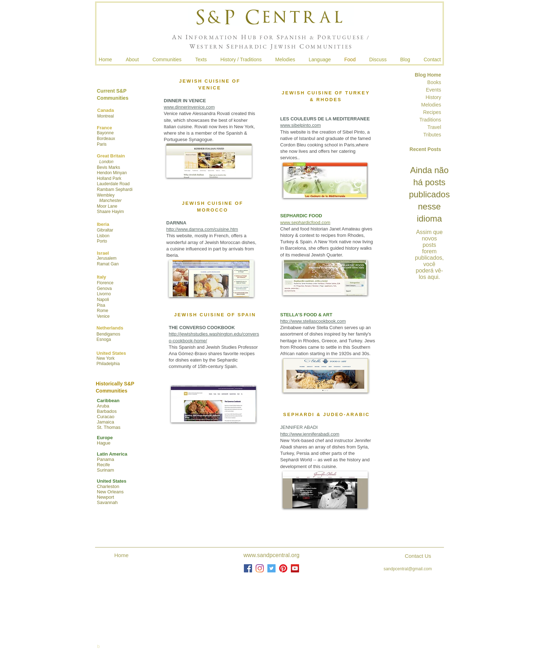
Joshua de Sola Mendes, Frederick (272, 602)
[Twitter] (271, 568)
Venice (103, 316)
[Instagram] (260, 568)
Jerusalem (106, 258)
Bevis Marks (108, 167)
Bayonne (105, 132)
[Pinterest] (283, 568)
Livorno (104, 293)
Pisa (101, 305)
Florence (105, 282)
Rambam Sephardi (114, 189)
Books (434, 82)
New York (105, 358)
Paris (101, 144)
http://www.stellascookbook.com (313, 321)
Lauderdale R (109, 183)
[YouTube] (295, 568)
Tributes (432, 134)
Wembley (106, 195)
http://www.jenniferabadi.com (309, 434)
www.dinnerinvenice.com (189, 107)
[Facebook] (248, 568)
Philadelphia (108, 363)
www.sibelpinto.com (300, 125)
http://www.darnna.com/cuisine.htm (202, 229)
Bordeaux (106, 138)
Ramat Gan (108, 263)
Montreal (105, 116)
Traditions (429, 120)
